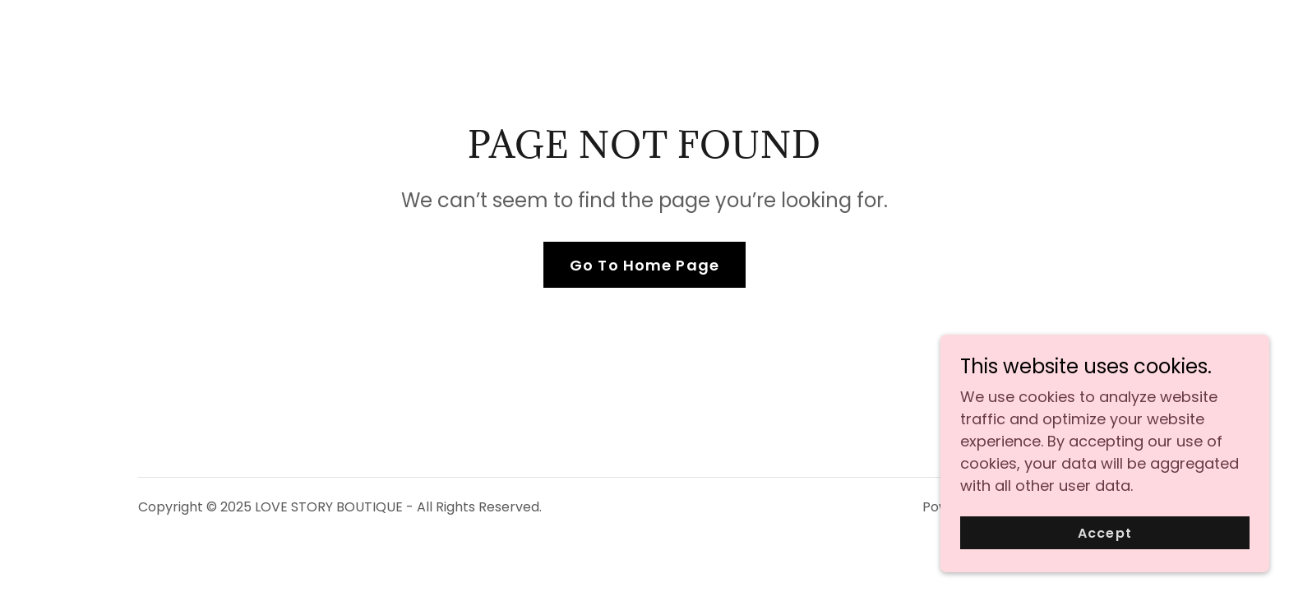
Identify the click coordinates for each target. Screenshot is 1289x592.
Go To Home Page (644, 265)
